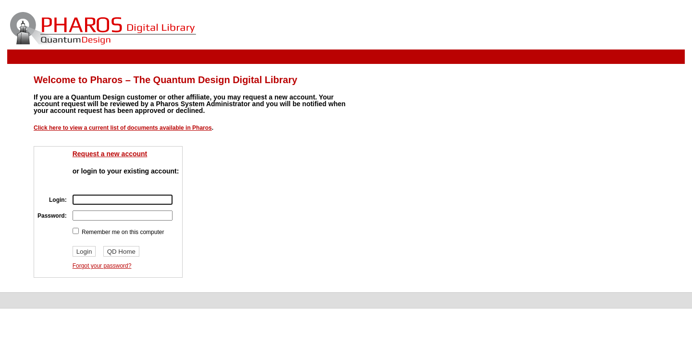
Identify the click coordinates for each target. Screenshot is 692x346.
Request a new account (110, 154)
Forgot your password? (102, 265)
